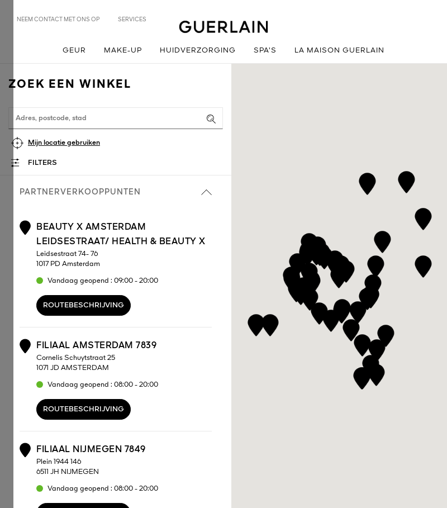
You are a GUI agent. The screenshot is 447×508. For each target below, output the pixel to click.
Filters (42, 163)
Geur (74, 50)
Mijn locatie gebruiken (64, 142)
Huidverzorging (198, 50)
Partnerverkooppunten (116, 192)
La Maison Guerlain (339, 50)
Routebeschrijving (83, 305)
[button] (297, 262)
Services (132, 19)
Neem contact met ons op (58, 19)
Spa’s (265, 50)
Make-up (123, 50)
